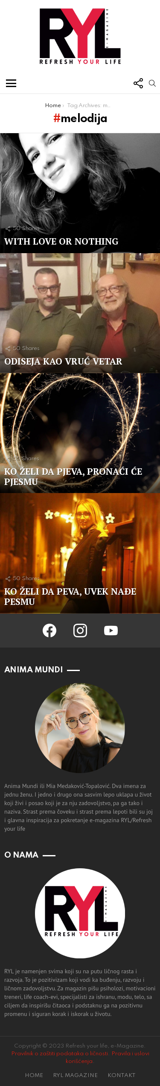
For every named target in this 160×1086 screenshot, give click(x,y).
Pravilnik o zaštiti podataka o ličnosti (59, 1054)
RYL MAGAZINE (75, 1075)
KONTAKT (122, 1075)
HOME (34, 1075)
